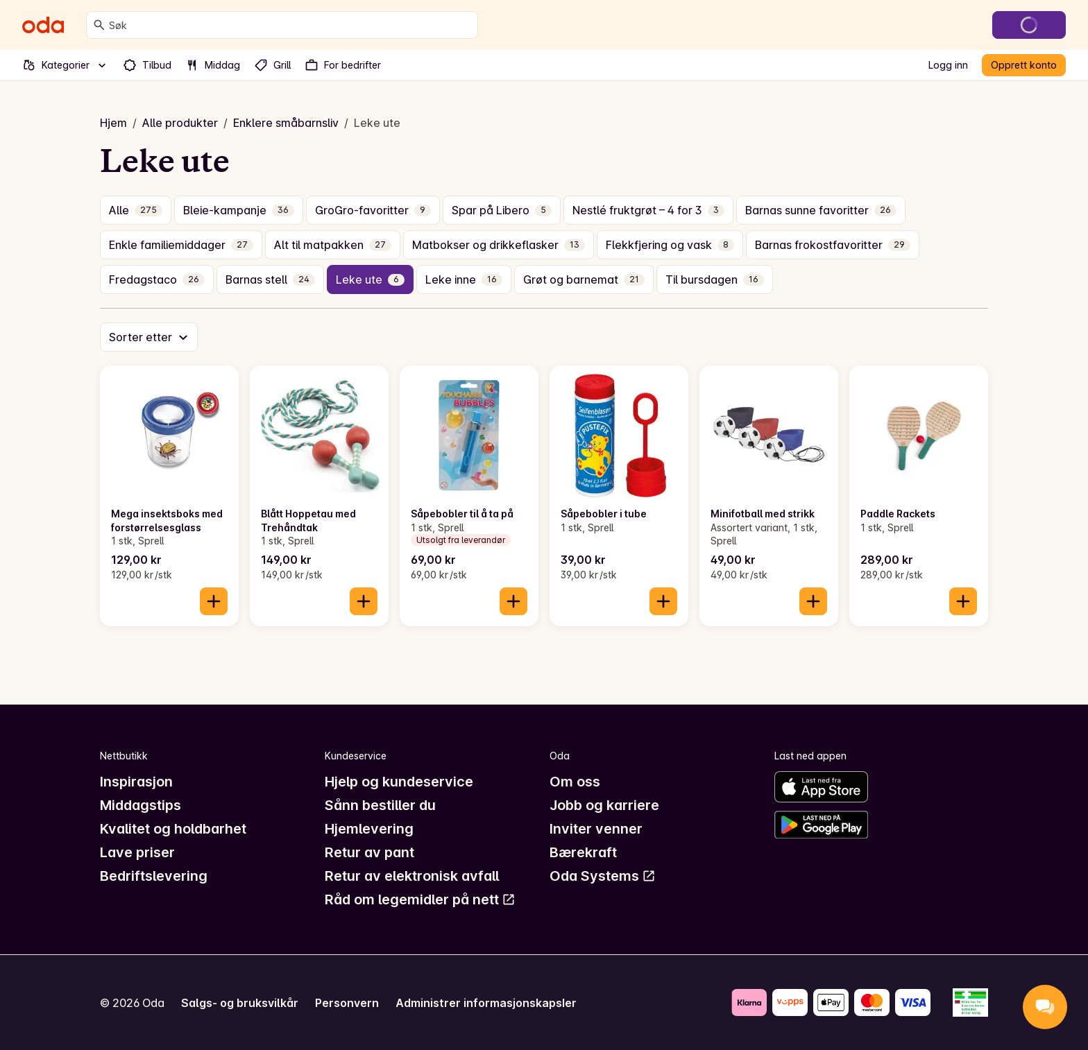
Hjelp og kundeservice (399, 781)
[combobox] (290, 25)
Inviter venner (596, 828)
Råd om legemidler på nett (420, 899)
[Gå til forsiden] (43, 25)
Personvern (347, 1003)
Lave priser (137, 852)
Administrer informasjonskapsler (486, 1003)
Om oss (575, 781)
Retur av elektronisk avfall (412, 876)
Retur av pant (369, 852)
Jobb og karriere (604, 805)
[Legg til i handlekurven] (214, 601)
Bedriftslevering (153, 876)
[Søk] (99, 25)
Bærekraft (583, 852)
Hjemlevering (369, 828)
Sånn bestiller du (380, 805)
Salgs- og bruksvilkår (239, 1003)
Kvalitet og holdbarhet (173, 828)
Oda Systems (603, 876)
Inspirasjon (136, 781)
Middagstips (140, 805)
